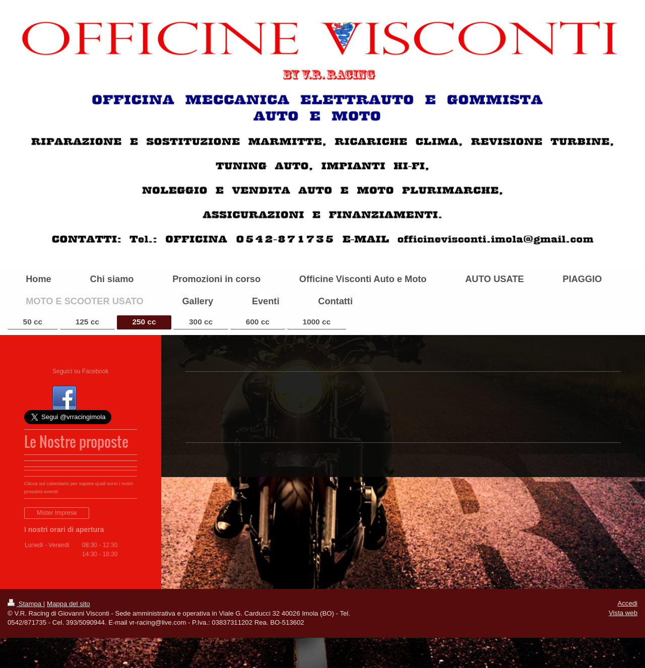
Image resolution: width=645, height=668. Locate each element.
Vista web (623, 613)
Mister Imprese (57, 512)
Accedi (627, 603)
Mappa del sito (68, 604)
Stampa (25, 604)
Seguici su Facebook (80, 371)
